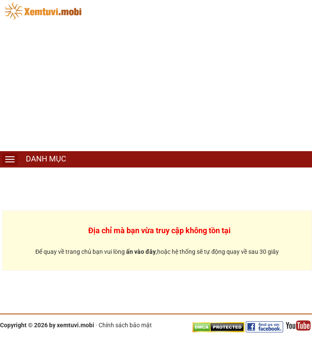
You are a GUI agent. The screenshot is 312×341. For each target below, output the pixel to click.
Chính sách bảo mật (125, 325)
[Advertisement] (156, 87)
